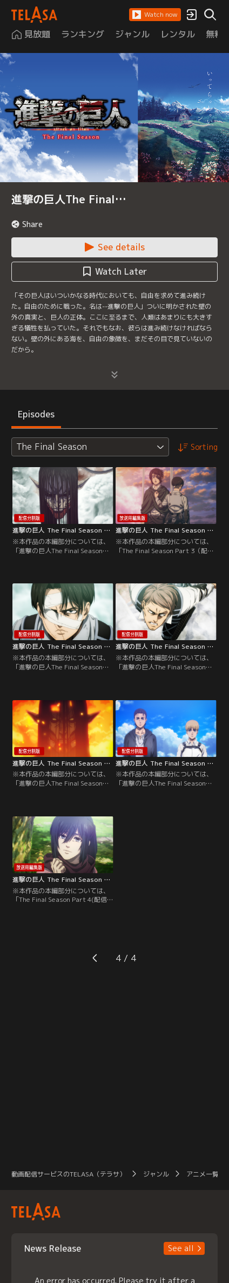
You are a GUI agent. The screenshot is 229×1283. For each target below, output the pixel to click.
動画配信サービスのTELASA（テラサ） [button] (68, 1174)
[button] (155, 14)
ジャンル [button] (156, 1174)
